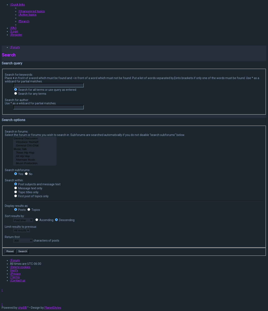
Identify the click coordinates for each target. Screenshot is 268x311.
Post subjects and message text (37, 184)
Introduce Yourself (34, 142)
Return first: (12, 237)
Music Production (34, 163)
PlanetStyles (52, 307)
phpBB (22, 307)
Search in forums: (16, 131)
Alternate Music (34, 160)
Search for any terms (30, 93)
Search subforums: (17, 170)
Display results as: (16, 205)
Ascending (44, 220)
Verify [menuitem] (14, 270)
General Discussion (34, 138)
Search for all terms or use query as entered (45, 89)
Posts (20, 209)
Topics (33, 209)
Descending (65, 220)
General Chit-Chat (34, 145)
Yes (18, 174)
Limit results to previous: (21, 226)
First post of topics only (31, 196)
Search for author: (17, 100)
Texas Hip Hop (34, 153)
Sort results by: (14, 216)
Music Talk (34, 149)
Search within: (14, 180)
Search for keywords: (19, 74)
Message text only (28, 188)
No (28, 174)
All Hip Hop (34, 156)
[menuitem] (31, 11)
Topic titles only (26, 192)
